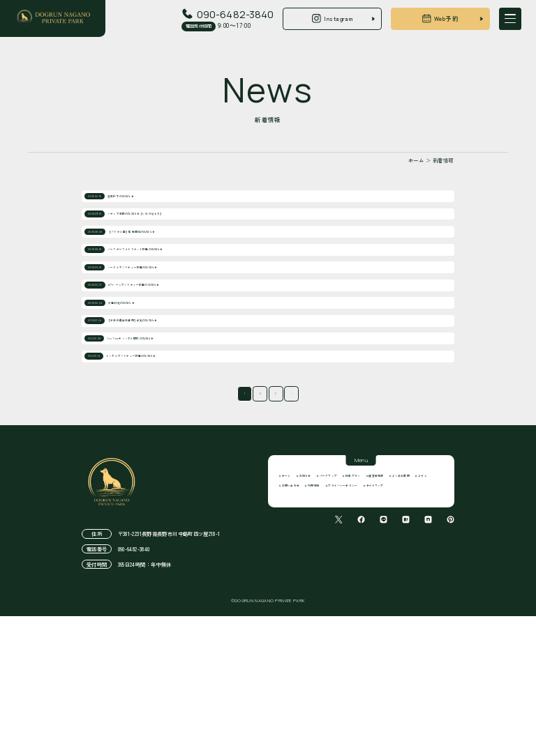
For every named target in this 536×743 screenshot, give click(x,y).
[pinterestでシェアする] (450, 687)
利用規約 (349, 635)
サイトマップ (305, 650)
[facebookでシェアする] (361, 687)
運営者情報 (301, 620)
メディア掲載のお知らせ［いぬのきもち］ (171, 232)
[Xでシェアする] (339, 687)
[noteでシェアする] (428, 687)
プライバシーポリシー (407, 635)
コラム (391, 620)
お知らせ (330, 606)
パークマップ (375, 606)
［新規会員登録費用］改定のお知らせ (164, 410)
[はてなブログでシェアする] (406, 687)
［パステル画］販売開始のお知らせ (161, 262)
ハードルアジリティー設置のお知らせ (164, 321)
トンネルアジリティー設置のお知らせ (164, 469)
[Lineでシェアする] (383, 687)
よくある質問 (350, 620)
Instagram (332, 18)
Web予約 (440, 18)
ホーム (295, 606)
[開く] (510, 19)
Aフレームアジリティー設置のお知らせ (167, 351)
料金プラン (422, 606)
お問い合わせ (305, 635)
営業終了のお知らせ (138, 202)
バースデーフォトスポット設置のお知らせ (171, 291)
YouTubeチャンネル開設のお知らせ (159, 440)
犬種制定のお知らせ (138, 380)
